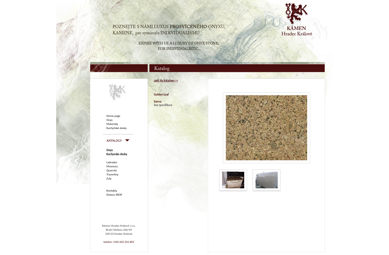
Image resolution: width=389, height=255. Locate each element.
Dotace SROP (114, 194)
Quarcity (111, 170)
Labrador (111, 162)
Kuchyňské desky (116, 128)
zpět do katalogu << (166, 80)
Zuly (108, 178)
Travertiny (112, 174)
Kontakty (111, 190)
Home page (113, 116)
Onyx (109, 120)
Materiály (112, 124)
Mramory (112, 166)
